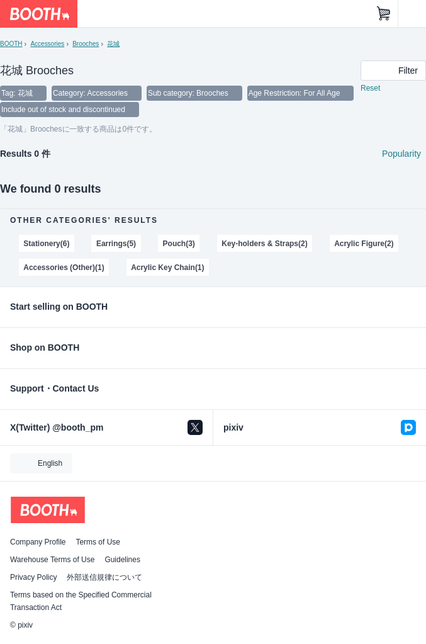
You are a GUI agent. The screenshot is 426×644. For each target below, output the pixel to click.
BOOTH (11, 43)
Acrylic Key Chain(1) (167, 267)
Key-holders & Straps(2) (264, 243)
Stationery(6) (46, 243)
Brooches (85, 43)
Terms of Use (98, 542)
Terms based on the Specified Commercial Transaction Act (81, 601)
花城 (113, 43)
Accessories (47, 43)
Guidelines (122, 559)
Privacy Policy (33, 577)
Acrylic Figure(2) (363, 243)
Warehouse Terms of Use (52, 559)
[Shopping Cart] (384, 14)
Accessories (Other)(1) (63, 267)
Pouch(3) (179, 243)
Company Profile (37, 542)
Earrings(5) (116, 243)
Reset (370, 88)
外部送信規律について (104, 577)
